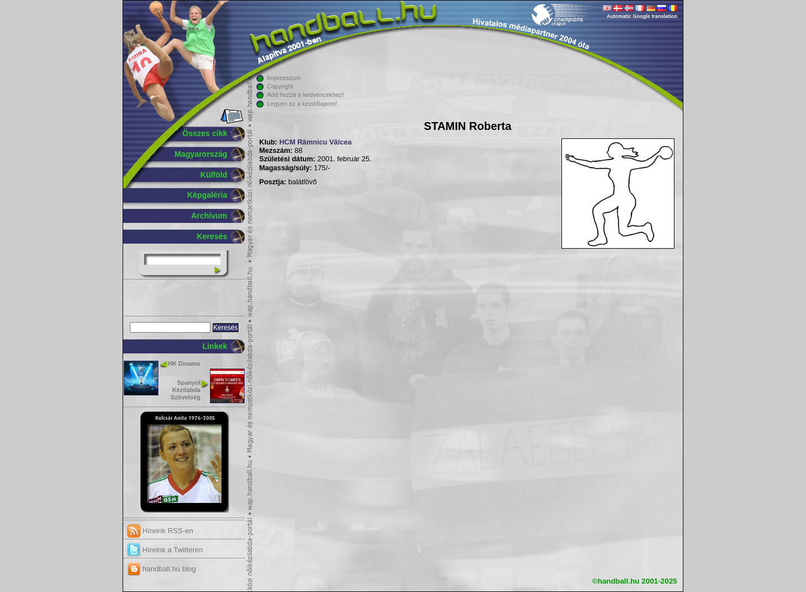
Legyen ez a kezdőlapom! (302, 103)
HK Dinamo (184, 363)
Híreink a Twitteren (165, 550)
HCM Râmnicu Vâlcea (315, 142)
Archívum (209, 215)
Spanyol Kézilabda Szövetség (185, 389)
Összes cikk (204, 133)
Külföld (213, 174)
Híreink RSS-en (160, 530)
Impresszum (284, 77)
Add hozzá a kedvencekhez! (305, 94)
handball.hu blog (161, 569)
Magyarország (201, 154)
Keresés (212, 236)
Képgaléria (207, 194)
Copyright (280, 86)
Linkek (215, 346)
